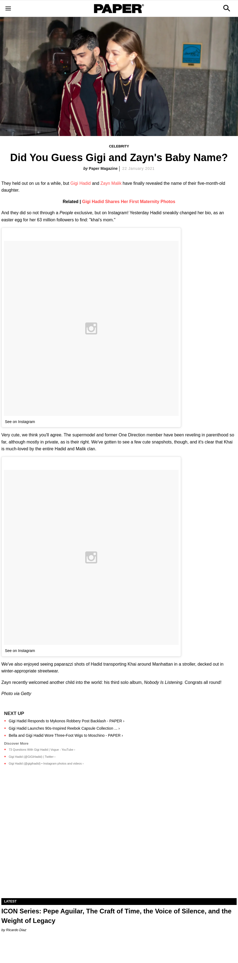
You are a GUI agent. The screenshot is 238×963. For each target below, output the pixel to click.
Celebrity (119, 146)
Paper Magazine (103, 168)
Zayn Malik (110, 183)
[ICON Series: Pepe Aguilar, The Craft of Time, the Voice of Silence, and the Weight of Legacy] (119, 839)
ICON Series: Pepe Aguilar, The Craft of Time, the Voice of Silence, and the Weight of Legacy (116, 915)
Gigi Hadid (80, 183)
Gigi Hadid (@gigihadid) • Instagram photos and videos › (46, 763)
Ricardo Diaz (16, 930)
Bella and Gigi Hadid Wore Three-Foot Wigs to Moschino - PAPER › (66, 735)
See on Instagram (20, 421)
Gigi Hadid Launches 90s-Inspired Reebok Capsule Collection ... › (64, 728)
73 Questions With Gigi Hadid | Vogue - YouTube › (42, 749)
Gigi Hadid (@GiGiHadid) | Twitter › (32, 756)
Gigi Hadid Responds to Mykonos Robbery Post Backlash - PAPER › (66, 721)
